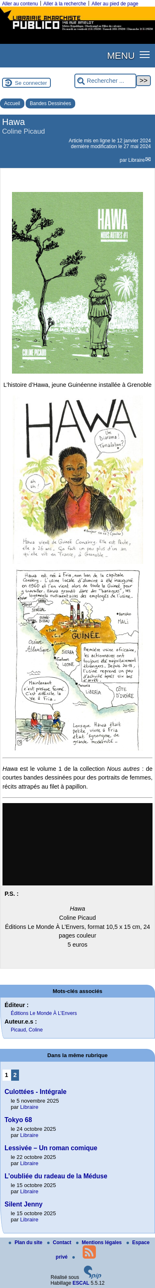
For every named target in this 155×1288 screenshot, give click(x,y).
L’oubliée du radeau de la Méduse (56, 1176)
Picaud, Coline (27, 1030)
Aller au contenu (20, 4)
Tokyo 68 (18, 1119)
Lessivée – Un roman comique (51, 1147)
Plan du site (26, 1242)
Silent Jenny (24, 1204)
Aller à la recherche (64, 4)
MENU (121, 55)
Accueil (12, 103)
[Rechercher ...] (105, 81)
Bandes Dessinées (50, 103)
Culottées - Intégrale (36, 1091)
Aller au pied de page (114, 4)
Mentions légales (99, 1242)
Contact (60, 1242)
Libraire (136, 160)
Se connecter (31, 83)
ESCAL (81, 1283)
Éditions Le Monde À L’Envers (44, 1013)
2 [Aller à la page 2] (15, 1075)
